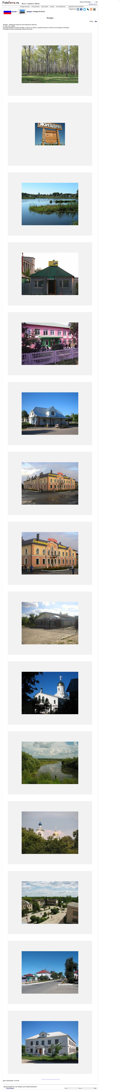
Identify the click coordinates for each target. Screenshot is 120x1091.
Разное (52, 6)
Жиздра (25, 11)
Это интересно (60, 6)
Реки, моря (44, 6)
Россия (9, 11)
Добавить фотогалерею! (76, 6)
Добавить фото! (93, 4)
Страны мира (35, 6)
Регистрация (10, 1088)
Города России (25, 6)
